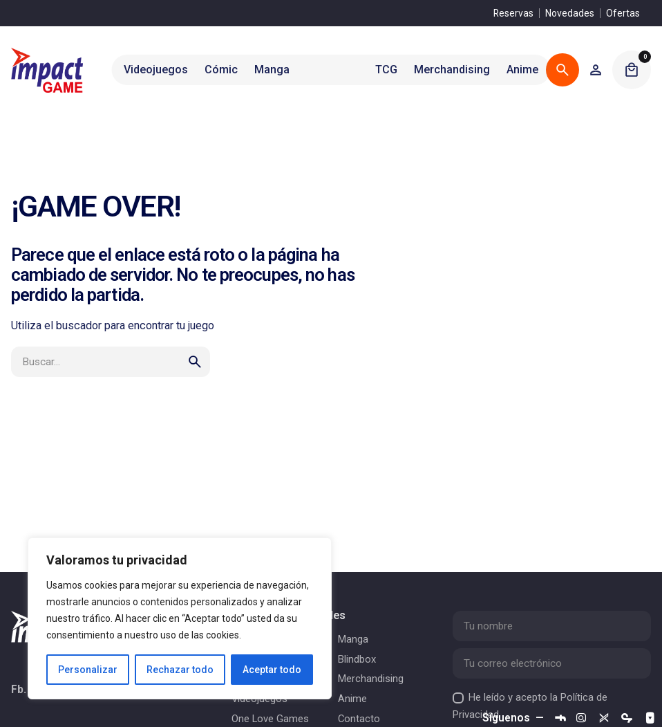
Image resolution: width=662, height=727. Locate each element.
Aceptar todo (272, 669)
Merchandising (371, 678)
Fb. (18, 690)
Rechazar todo (180, 669)
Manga (353, 639)
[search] (195, 362)
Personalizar (87, 669)
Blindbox (357, 659)
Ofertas (623, 13)
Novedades (569, 13)
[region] (180, 618)
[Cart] (631, 69)
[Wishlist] (595, 69)
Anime (352, 698)
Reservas (513, 13)
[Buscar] (562, 69)
